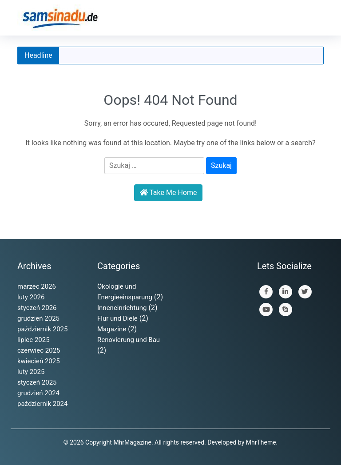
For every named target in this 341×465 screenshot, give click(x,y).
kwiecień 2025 (38, 361)
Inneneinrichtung (122, 308)
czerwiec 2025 (38, 350)
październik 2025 (42, 329)
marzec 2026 (36, 286)
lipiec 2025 (33, 340)
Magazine (111, 329)
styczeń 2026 (37, 308)
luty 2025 (30, 372)
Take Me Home (168, 192)
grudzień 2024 (38, 393)
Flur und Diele (117, 318)
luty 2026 (30, 297)
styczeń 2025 (37, 382)
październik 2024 (42, 404)
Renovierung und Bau (128, 340)
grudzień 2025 (38, 318)
